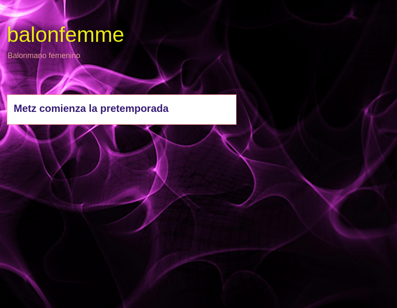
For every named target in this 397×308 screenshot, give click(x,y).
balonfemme (65, 35)
